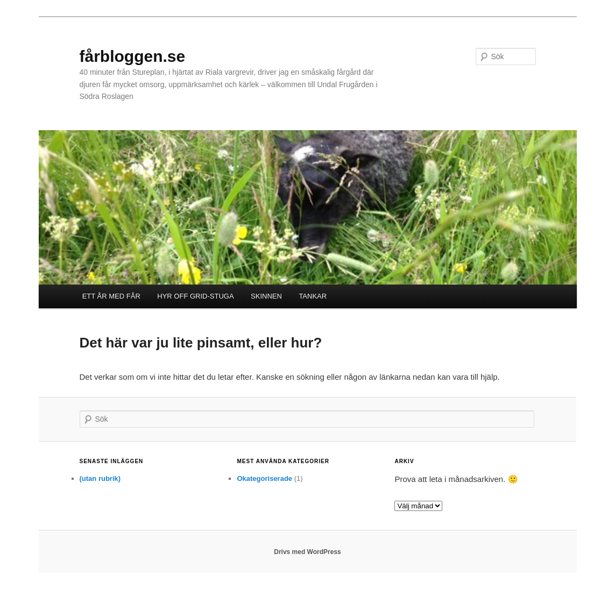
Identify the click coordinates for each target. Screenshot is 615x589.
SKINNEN (266, 296)
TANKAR (313, 296)
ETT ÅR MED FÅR (111, 296)
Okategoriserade (264, 478)
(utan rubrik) (100, 478)
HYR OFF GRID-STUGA (195, 296)
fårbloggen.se (133, 56)
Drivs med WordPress (307, 552)
